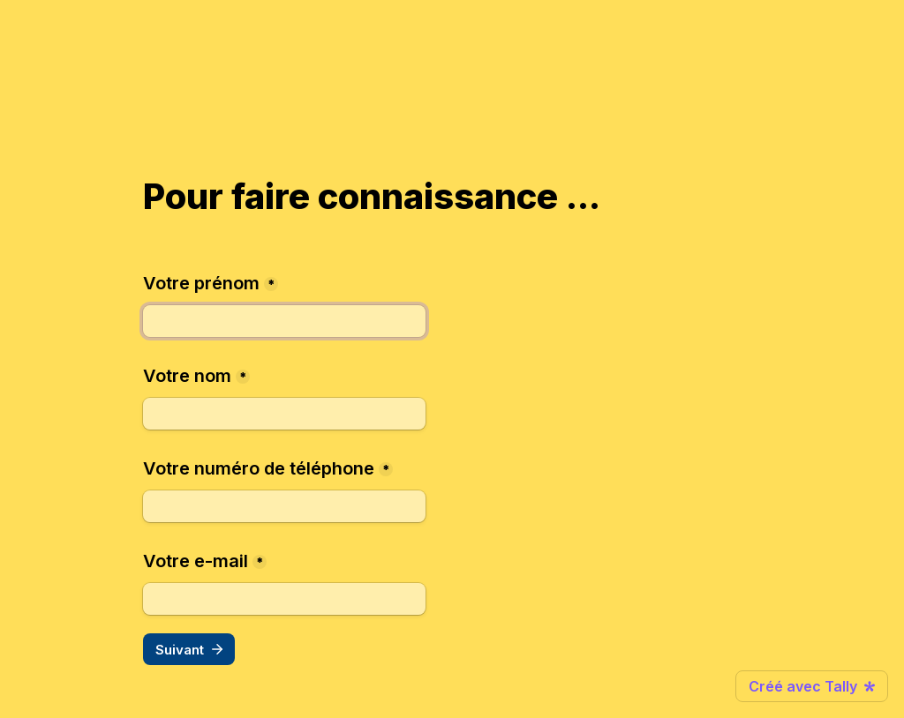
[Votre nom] (284, 414)
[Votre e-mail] (284, 599)
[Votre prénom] (284, 321)
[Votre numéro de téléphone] (284, 506)
